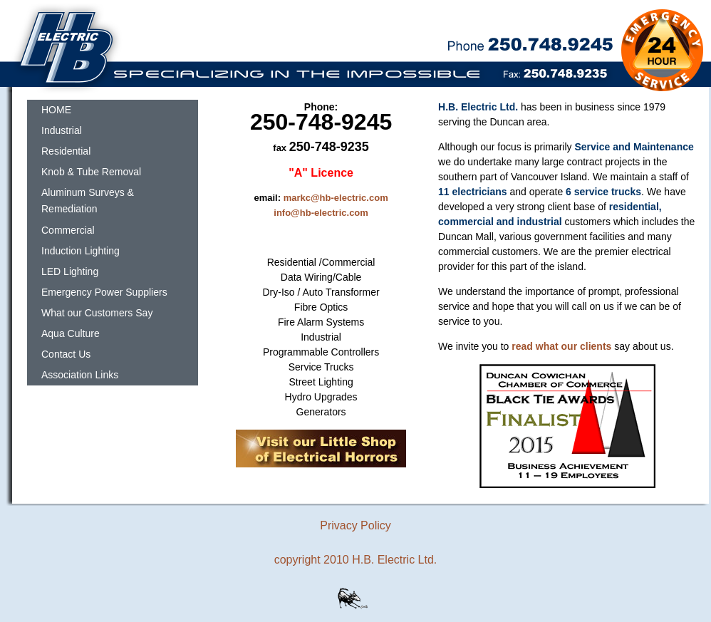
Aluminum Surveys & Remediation (87, 200)
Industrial (61, 130)
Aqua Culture (70, 333)
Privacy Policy (355, 525)
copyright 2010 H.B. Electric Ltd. (355, 560)
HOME (56, 109)
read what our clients (561, 346)
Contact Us (65, 354)
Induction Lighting (80, 250)
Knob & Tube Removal (91, 171)
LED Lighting (69, 271)
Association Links (79, 374)
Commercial (68, 230)
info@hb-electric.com (321, 212)
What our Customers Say (96, 312)
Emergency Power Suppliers (104, 292)
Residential (65, 151)
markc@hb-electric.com (336, 197)
